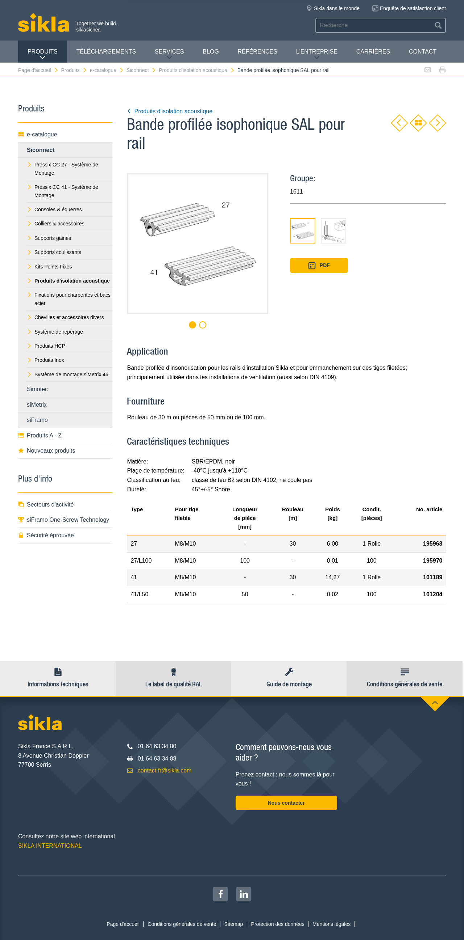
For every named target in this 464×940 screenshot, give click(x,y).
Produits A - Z (40, 435)
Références (257, 51)
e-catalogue (107, 70)
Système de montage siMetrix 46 (67, 374)
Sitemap (233, 924)
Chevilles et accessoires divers (65, 317)
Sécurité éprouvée (46, 535)
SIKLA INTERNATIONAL (50, 846)
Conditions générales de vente (182, 924)
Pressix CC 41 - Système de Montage (62, 191)
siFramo (37, 420)
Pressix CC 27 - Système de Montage (62, 168)
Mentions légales (331, 924)
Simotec (37, 389)
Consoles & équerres (54, 209)
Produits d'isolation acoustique (197, 70)
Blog (211, 51)
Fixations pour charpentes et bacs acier (69, 299)
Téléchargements (106, 51)
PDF (319, 266)
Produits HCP (46, 346)
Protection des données (277, 924)
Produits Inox (45, 360)
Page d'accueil (38, 70)
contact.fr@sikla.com (165, 770)
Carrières (373, 51)
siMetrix (37, 405)
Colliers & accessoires (55, 223)
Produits (43, 54)
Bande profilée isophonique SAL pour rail (283, 70)
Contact (422, 51)
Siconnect (141, 70)
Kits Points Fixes (49, 267)
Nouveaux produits (46, 451)
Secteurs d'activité (46, 504)
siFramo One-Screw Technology (63, 520)
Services (169, 54)
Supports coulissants (54, 252)
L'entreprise (316, 54)
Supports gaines (49, 238)
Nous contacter (286, 803)
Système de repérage (55, 332)
